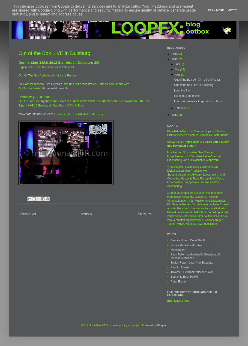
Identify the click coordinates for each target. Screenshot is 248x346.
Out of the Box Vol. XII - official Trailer (197, 79)
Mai (177, 69)
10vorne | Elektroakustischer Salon (192, 272)
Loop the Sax (182, 90)
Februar (180, 108)
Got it (232, 10)
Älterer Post (145, 214)
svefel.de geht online (187, 95)
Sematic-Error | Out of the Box (189, 240)
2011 (175, 114)
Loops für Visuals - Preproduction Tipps (198, 101)
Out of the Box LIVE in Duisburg (193, 85)
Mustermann (178, 250)
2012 (175, 59)
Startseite (87, 214)
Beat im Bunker (180, 267)
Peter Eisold (178, 281)
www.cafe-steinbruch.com (35, 114)
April (178, 75)
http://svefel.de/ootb (54, 88)
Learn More (215, 10)
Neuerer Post (28, 214)
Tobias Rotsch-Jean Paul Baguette (192, 262)
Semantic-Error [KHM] (184, 276)
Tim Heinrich (53, 84)
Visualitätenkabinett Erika (186, 245)
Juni (178, 64)
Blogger (162, 325)
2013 (175, 54)
